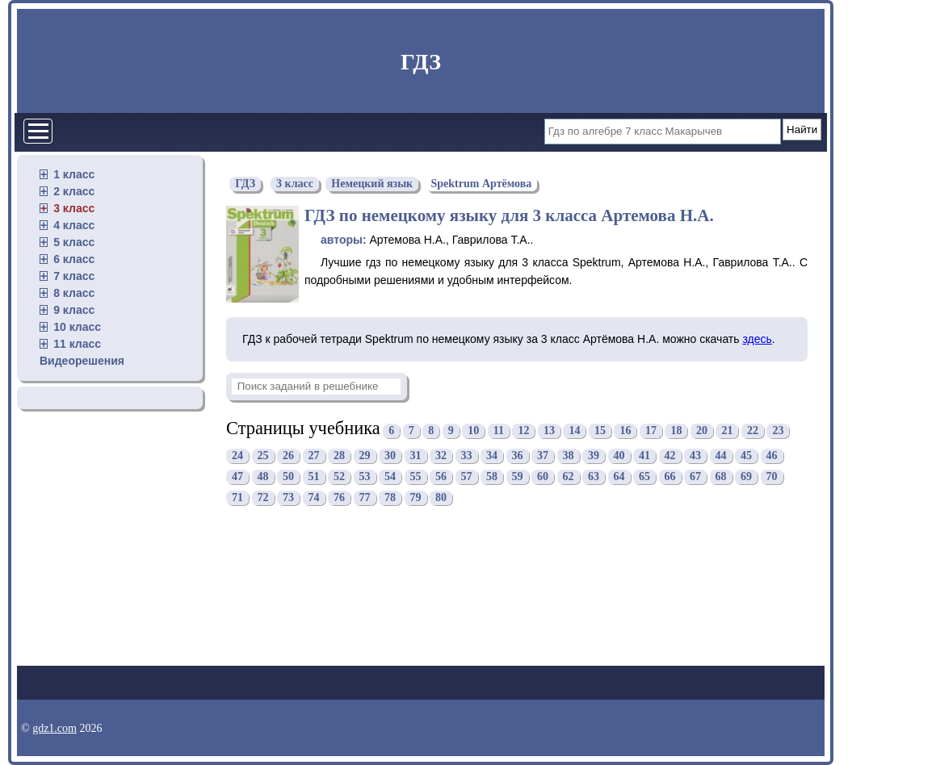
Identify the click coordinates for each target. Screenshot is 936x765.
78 (390, 498)
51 (314, 477)
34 (491, 456)
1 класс (73, 174)
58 (491, 477)
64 (619, 477)
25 (263, 456)
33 (466, 456)
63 (593, 477)
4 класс (73, 225)
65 (644, 477)
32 (441, 456)
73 (288, 498)
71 (237, 498)
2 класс (73, 191)
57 (466, 477)
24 (237, 456)
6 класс (73, 259)
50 (288, 477)
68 (721, 477)
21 (726, 430)
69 (746, 477)
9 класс (73, 309)
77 (365, 498)
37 (542, 456)
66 (670, 477)
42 (670, 456)
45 (746, 456)
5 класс (73, 242)
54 (390, 477)
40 (619, 456)
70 (772, 477)
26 (288, 456)
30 (390, 456)
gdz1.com (54, 728)
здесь (756, 338)
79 (416, 498)
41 (644, 456)
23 (777, 430)
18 (676, 430)
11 (498, 430)
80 (441, 498)
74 (314, 498)
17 (651, 430)
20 (701, 430)
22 (752, 430)
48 (263, 477)
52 (339, 477)
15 (600, 430)
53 (365, 477)
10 (473, 430)
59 (517, 477)
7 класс (73, 276)
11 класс (77, 343)
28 (339, 456)
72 (263, 498)
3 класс (73, 208)
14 (574, 430)
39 (593, 456)
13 (549, 430)
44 (721, 456)
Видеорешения (82, 360)
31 (416, 456)
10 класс (77, 326)
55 (416, 477)
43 (695, 456)
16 (625, 430)
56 (441, 477)
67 (695, 477)
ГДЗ (421, 61)
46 (772, 456)
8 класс (73, 292)
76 (339, 498)
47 (237, 477)
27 (314, 456)
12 (523, 430)
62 (568, 477)
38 (568, 456)
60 (542, 477)
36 (517, 456)
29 (365, 456)
